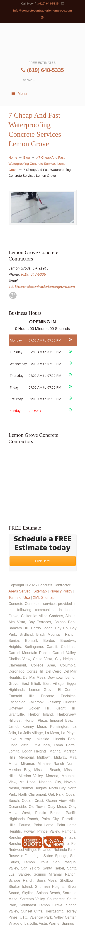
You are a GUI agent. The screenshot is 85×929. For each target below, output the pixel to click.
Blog (26, 157)
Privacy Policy (61, 591)
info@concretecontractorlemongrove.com (42, 10)
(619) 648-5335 (48, 3)
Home (13, 157)
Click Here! (42, 561)
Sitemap (40, 591)
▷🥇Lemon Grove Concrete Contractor (43, 41)
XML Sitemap (43, 597)
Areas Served (20, 591)
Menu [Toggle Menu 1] (19, 94)
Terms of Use (19, 597)
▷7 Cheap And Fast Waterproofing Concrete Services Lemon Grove (38, 164)
